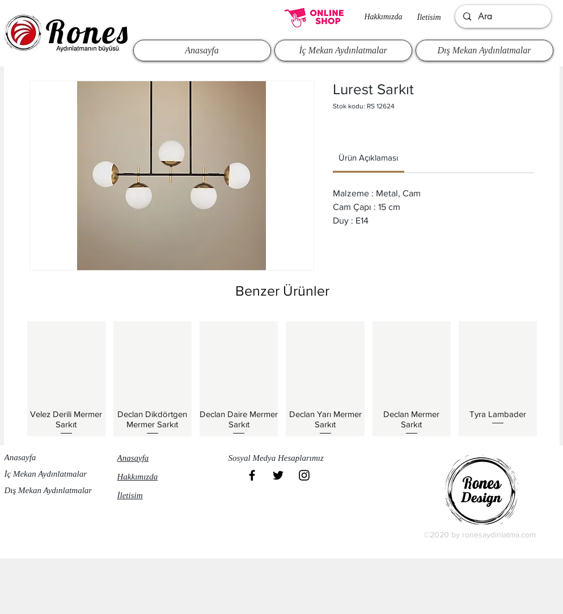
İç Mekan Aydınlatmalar (46, 473)
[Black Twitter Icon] (278, 475)
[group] (282, 378)
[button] (281, 458)
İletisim (429, 17)
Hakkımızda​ (384, 16)
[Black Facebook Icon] (252, 475)
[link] (368, 157)
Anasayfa (20, 457)
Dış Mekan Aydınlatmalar (48, 490)
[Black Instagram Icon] (304, 475)
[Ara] (502, 16)
